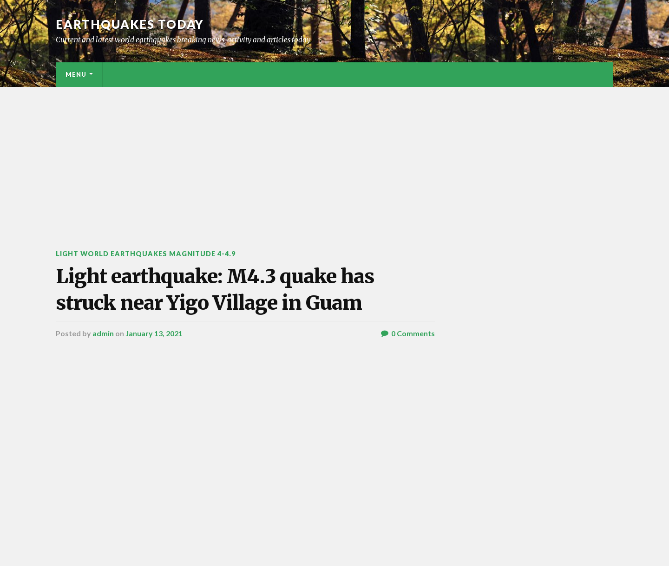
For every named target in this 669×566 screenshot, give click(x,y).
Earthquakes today (130, 24)
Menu (76, 74)
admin (103, 333)
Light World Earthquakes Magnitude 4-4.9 (146, 254)
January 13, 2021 (154, 333)
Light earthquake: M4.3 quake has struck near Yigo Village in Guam (217, 289)
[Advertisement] (334, 157)
